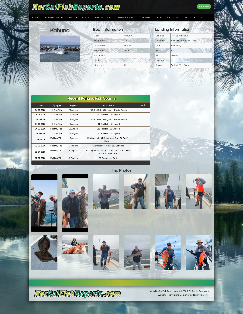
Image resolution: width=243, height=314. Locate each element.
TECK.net (204, 295)
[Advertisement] (121, 84)
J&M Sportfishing (179, 36)
